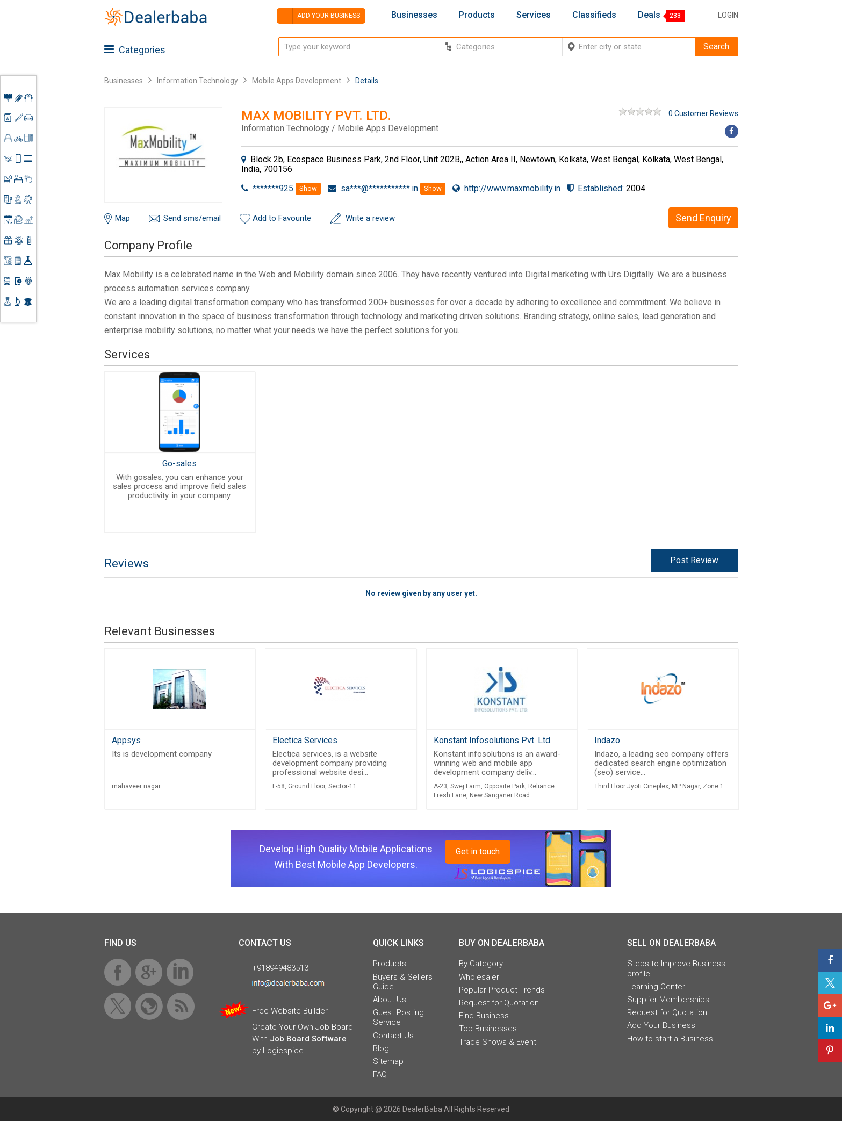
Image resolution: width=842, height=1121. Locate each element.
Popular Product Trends (502, 990)
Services (533, 15)
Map (122, 218)
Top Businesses (488, 1028)
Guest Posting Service (398, 1017)
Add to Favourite (282, 218)
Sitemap (388, 1061)
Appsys (126, 740)
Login (728, 15)
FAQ (380, 1074)
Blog (381, 1048)
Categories (134, 49)
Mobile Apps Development (296, 80)
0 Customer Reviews (703, 113)
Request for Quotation (499, 1003)
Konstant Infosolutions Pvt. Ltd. (493, 740)
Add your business (318, 16)
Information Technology (197, 80)
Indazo (607, 740)
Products (477, 15)
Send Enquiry (703, 218)
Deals (649, 15)
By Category (481, 963)
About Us (389, 999)
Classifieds (594, 15)
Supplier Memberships (668, 999)
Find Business (484, 1016)
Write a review (370, 218)
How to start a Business (670, 1039)
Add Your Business (661, 1025)
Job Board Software (308, 1039)
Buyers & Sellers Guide (403, 981)
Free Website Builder (290, 1011)
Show (308, 188)
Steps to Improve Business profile (676, 968)
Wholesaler (479, 977)
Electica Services (304, 740)
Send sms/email (192, 218)
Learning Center (656, 986)
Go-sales (179, 463)
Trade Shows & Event (497, 1042)
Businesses (414, 15)
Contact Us (393, 1035)
